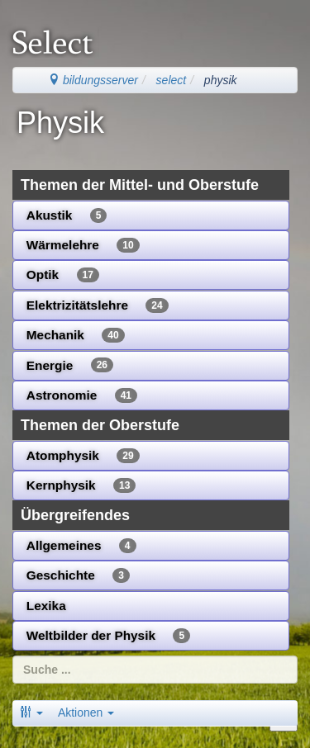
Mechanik (75, 335)
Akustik (66, 215)
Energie (69, 364)
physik (220, 80)
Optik (62, 274)
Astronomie (81, 395)
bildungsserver (93, 80)
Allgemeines (81, 545)
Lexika (46, 606)
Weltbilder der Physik (108, 635)
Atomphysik (83, 455)
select (171, 80)
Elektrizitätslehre (97, 305)
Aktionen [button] (86, 712)
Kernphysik (81, 485)
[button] (31, 712)
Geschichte (78, 575)
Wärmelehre (83, 245)
